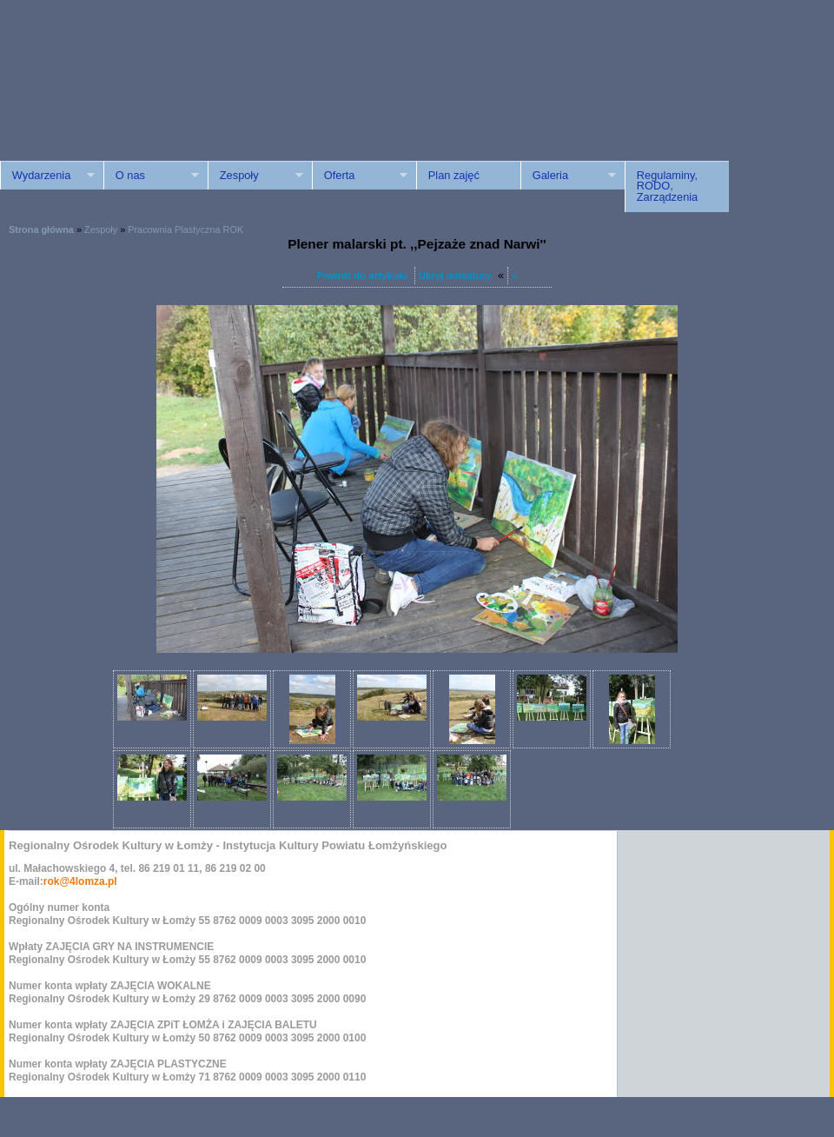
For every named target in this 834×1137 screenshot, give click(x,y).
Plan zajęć (454, 175)
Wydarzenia (47, 176)
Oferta (359, 176)
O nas (151, 176)
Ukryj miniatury (455, 275)
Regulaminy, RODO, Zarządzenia (667, 186)
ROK (147, 98)
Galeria (568, 176)
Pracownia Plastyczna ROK (185, 229)
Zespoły (255, 176)
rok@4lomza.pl (80, 881)
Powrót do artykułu (362, 275)
